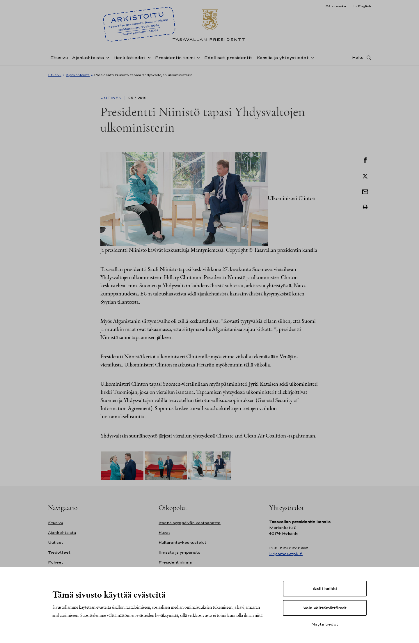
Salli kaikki (325, 588)
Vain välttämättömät (324, 607)
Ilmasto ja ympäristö (179, 552)
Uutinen (111, 97)
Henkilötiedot (129, 59)
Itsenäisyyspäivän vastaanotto (190, 522)
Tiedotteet (59, 552)
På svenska (335, 6)
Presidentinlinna (175, 562)
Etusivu (59, 59)
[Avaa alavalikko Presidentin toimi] (197, 58)
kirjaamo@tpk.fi (286, 553)
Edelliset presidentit (228, 59)
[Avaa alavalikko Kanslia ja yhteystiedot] (311, 58)
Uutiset (55, 542)
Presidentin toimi (175, 59)
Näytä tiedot (324, 624)
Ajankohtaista (88, 59)
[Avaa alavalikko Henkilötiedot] (148, 58)
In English (362, 6)
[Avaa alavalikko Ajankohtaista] (106, 58)
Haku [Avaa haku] (358, 59)
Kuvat (164, 532)
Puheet (55, 562)
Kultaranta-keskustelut (182, 542)
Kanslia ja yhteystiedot (282, 59)
